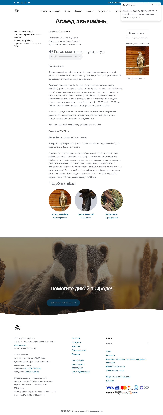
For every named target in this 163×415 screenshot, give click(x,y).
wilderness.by (20, 345)
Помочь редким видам (50, 11)
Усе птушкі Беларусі (23, 31)
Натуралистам (104, 11)
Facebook (76, 338)
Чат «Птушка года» (81, 372)
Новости (78, 11)
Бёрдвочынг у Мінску (23, 40)
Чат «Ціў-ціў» (78, 360)
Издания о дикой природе (118, 377)
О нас (67, 11)
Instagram (76, 346)
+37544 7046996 (33, 368)
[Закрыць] (159, 5)
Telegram (76, 354)
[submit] (148, 344)
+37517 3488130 (31, 372)
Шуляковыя (64, 31)
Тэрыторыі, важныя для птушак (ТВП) (27, 45)
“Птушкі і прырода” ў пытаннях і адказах (27, 35)
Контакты (110, 355)
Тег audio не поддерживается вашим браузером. (66, 57)
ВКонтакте (76, 342)
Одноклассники (79, 350)
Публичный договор (115, 366)
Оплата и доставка (115, 370)
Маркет (90, 11)
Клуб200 (110, 381)
